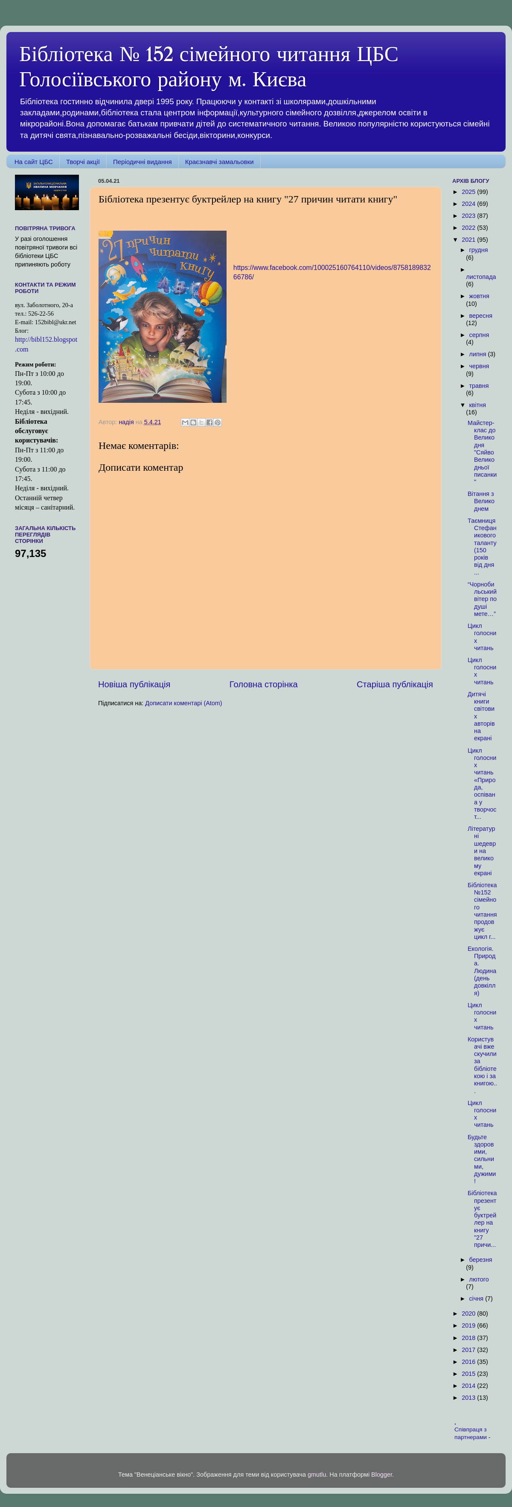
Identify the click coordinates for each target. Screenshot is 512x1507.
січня (477, 1298)
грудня (478, 249)
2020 (469, 1313)
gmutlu (317, 1474)
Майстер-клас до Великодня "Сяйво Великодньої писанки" (482, 452)
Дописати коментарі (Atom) (183, 703)
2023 (469, 215)
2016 (469, 1361)
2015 (469, 1373)
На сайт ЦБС (34, 161)
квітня (477, 405)
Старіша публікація (395, 684)
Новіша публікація (134, 684)
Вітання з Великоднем (481, 501)
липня (478, 354)
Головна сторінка (264, 684)
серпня (479, 334)
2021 (469, 239)
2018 (469, 1337)
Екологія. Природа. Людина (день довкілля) (482, 971)
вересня (480, 315)
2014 (469, 1385)
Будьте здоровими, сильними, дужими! (482, 1159)
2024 (469, 203)
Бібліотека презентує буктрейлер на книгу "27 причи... (482, 1219)
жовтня (479, 296)
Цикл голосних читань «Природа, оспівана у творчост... (482, 784)
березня (480, 1259)
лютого (479, 1279)
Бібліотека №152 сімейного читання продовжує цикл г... (482, 911)
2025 (469, 191)
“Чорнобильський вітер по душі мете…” (482, 599)
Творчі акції (83, 161)
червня (479, 366)
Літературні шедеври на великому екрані (482, 851)
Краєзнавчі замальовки (219, 161)
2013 (469, 1397)
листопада (481, 276)
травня (479, 385)
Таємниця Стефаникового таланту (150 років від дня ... (482, 546)
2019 (469, 1325)
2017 (469, 1349)
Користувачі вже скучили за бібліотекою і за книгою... (482, 1065)
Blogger (381, 1474)
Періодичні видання (142, 161)
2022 (469, 227)
